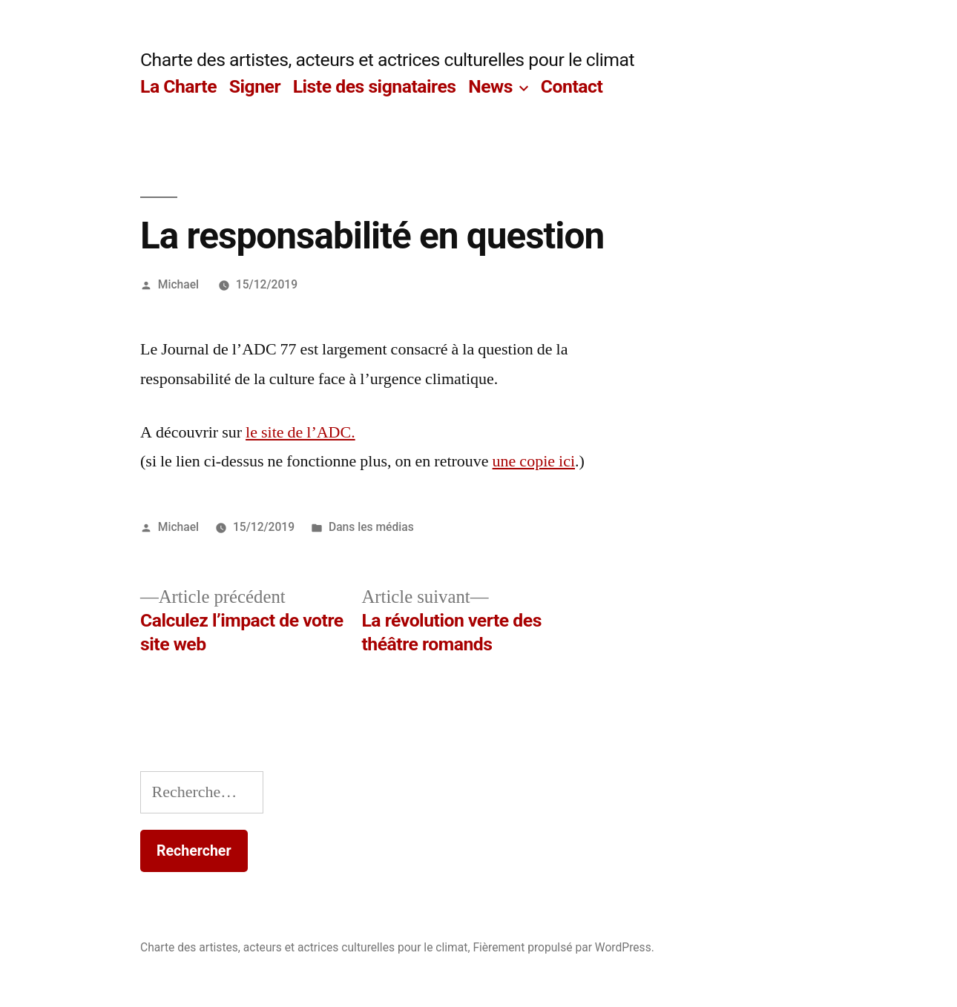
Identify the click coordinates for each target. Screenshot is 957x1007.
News (490, 86)
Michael (178, 284)
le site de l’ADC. (300, 432)
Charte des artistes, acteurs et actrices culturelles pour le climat (387, 59)
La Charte (178, 86)
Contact (571, 86)
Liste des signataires (374, 86)
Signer (254, 86)
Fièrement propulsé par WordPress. (563, 947)
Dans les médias (371, 527)
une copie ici (534, 461)
